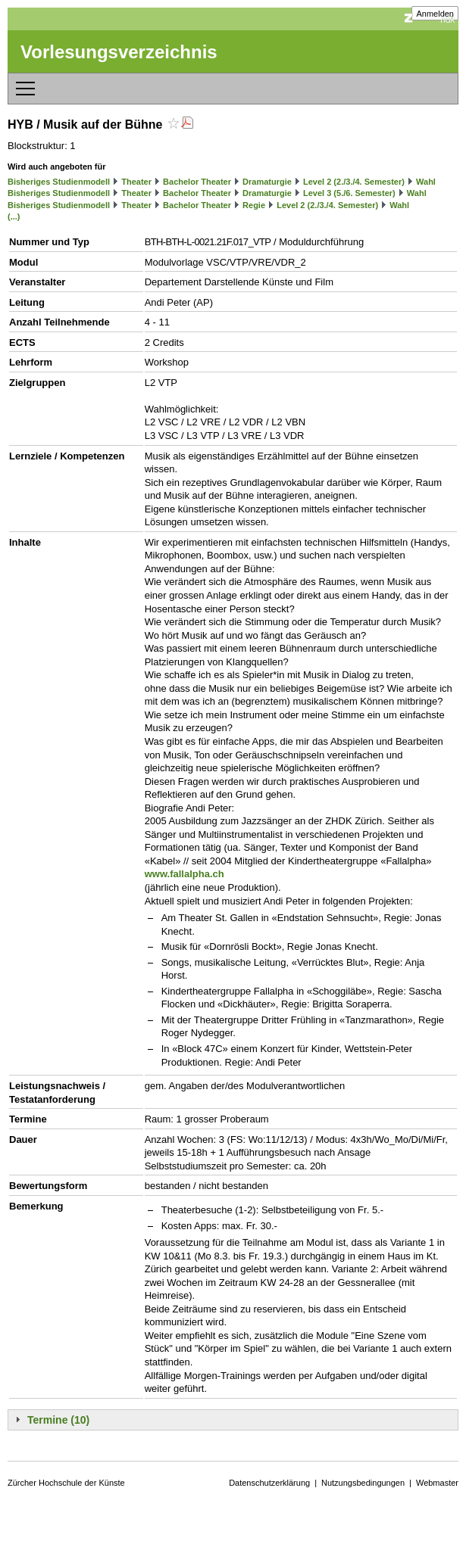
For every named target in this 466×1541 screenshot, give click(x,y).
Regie (253, 205)
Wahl (426, 181)
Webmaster (437, 1482)
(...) (14, 216)
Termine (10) (58, 1420)
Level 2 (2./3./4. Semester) (354, 181)
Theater (136, 181)
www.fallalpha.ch (184, 873)
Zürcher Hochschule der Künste (66, 1482)
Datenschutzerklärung (269, 1482)
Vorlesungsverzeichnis (118, 52)
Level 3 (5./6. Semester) (349, 193)
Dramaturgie (267, 181)
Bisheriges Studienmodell (59, 181)
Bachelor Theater (197, 181)
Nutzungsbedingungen (363, 1482)
